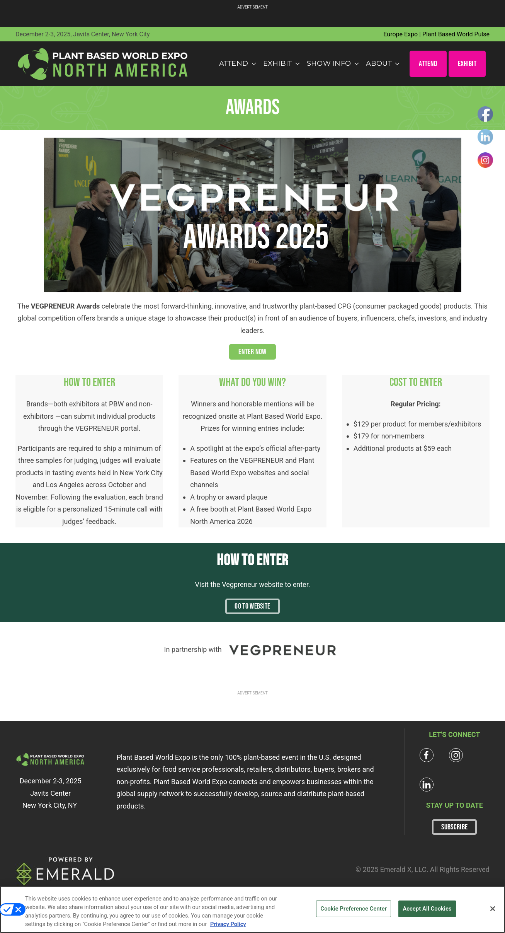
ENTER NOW (252, 351)
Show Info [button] (333, 63)
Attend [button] (237, 63)
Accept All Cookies (427, 908)
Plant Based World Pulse (456, 34)
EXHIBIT (467, 63)
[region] (252, 909)
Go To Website (252, 606)
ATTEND (428, 63)
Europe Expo (400, 34)
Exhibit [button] (281, 63)
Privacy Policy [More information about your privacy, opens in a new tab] (228, 924)
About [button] (383, 63)
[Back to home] (103, 63)
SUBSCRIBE (454, 827)
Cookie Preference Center (353, 908)
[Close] (492, 908)
